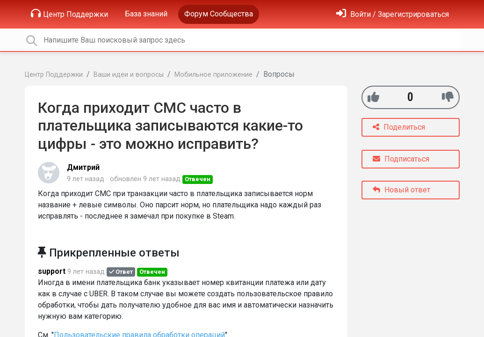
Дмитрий (83, 167)
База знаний (146, 13)
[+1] (373, 97)
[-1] (448, 97)
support (51, 271)
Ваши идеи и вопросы (129, 75)
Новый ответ (401, 189)
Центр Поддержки (69, 13)
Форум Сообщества (218, 13)
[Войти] (392, 14)
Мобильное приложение (213, 75)
